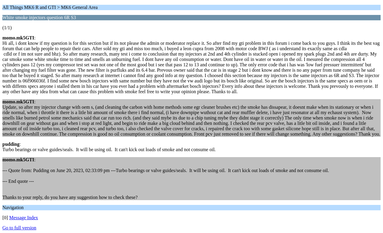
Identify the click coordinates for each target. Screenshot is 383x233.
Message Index (23, 217)
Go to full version (19, 227)
